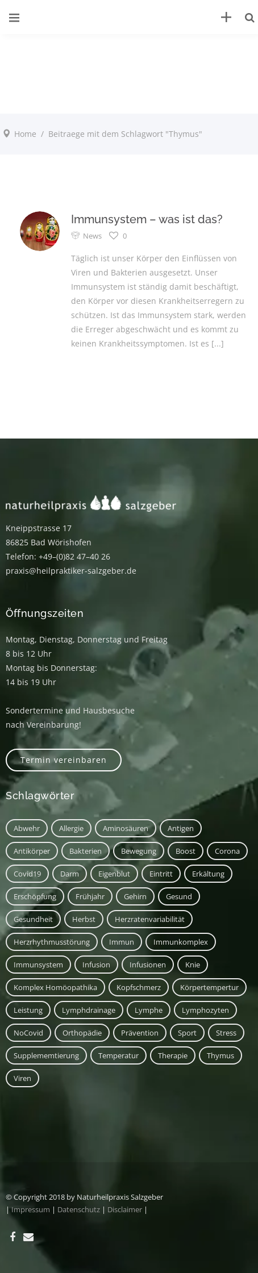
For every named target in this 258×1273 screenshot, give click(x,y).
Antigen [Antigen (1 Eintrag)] (181, 828)
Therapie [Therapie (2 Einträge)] (173, 1055)
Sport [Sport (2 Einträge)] (187, 1033)
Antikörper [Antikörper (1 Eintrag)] (32, 851)
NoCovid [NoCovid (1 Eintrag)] (28, 1033)
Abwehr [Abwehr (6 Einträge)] (27, 828)
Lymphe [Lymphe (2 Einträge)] (149, 1010)
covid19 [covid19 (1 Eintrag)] (27, 874)
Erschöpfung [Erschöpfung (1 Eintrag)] (35, 896)
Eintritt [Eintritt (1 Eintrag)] (161, 874)
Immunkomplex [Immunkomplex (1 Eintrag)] (180, 942)
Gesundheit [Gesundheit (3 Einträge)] (33, 919)
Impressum (30, 1209)
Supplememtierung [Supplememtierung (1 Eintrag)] (46, 1055)
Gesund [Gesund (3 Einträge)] (179, 896)
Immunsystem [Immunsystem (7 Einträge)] (38, 964)
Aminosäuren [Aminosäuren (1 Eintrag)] (125, 828)
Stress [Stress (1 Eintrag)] (226, 1033)
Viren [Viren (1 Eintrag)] (22, 1078)
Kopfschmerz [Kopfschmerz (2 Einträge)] (138, 987)
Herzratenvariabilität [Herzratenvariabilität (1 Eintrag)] (150, 919)
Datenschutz (78, 1209)
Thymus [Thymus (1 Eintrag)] (220, 1055)
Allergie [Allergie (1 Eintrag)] (71, 828)
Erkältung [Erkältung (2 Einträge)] (208, 874)
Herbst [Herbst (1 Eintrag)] (83, 919)
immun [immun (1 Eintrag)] (121, 942)
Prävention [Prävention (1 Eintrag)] (140, 1033)
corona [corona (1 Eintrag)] (227, 851)
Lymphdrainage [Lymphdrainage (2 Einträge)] (88, 1010)
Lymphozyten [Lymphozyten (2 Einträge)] (205, 1010)
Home (25, 133)
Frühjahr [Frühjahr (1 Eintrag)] (90, 896)
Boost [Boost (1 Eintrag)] (185, 851)
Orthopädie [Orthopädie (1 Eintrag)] (82, 1033)
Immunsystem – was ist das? (147, 219)
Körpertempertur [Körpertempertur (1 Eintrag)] (209, 987)
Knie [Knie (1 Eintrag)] (192, 964)
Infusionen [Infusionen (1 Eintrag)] (148, 964)
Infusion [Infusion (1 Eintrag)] (96, 964)
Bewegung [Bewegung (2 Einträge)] (138, 851)
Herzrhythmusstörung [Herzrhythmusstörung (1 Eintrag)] (52, 942)
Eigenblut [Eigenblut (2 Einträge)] (114, 874)
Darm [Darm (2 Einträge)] (69, 874)
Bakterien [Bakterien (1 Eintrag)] (85, 851)
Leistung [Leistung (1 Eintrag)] (28, 1010)
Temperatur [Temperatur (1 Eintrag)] (118, 1055)
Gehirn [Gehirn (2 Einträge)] (135, 896)
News (92, 236)
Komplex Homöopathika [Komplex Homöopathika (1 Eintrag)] (55, 987)
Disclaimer (124, 1209)
